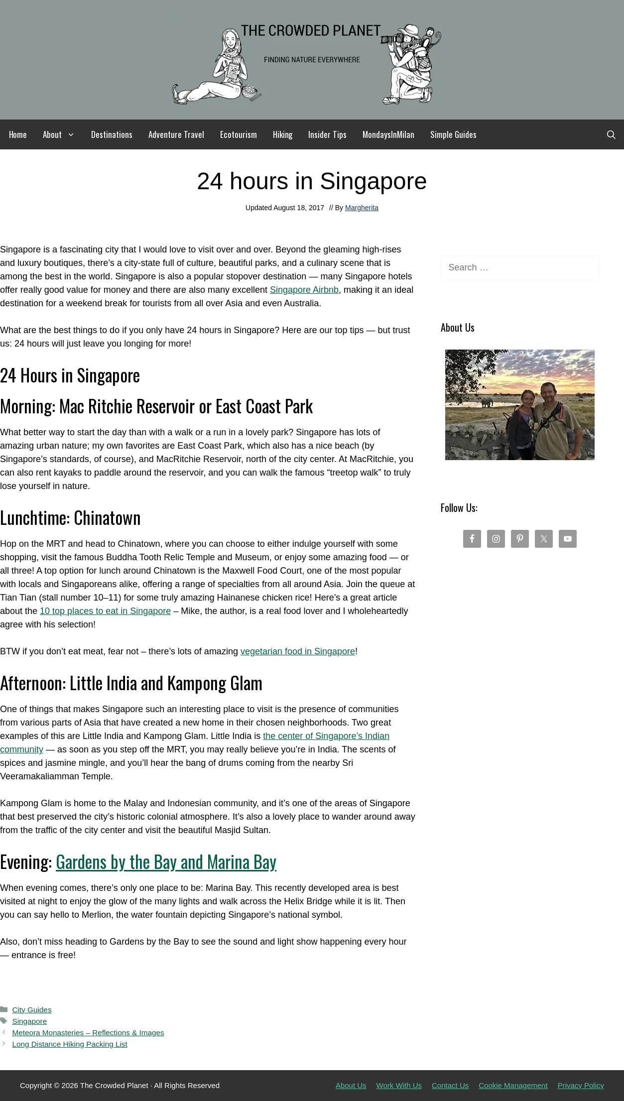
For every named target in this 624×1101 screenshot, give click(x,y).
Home (18, 134)
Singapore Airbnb (304, 290)
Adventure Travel (176, 134)
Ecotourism (238, 134)
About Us (351, 1085)
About (63, 134)
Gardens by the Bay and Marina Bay (166, 861)
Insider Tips (327, 134)
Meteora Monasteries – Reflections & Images (88, 1032)
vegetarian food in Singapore (298, 651)
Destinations (111, 134)
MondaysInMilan (388, 134)
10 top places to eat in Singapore (105, 611)
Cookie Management (513, 1085)
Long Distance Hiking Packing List (69, 1044)
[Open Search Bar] (611, 134)
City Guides (31, 1009)
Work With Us (399, 1085)
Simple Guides (453, 134)
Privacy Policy (581, 1085)
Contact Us (450, 1085)
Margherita (361, 208)
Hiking (283, 134)
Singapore (29, 1021)
